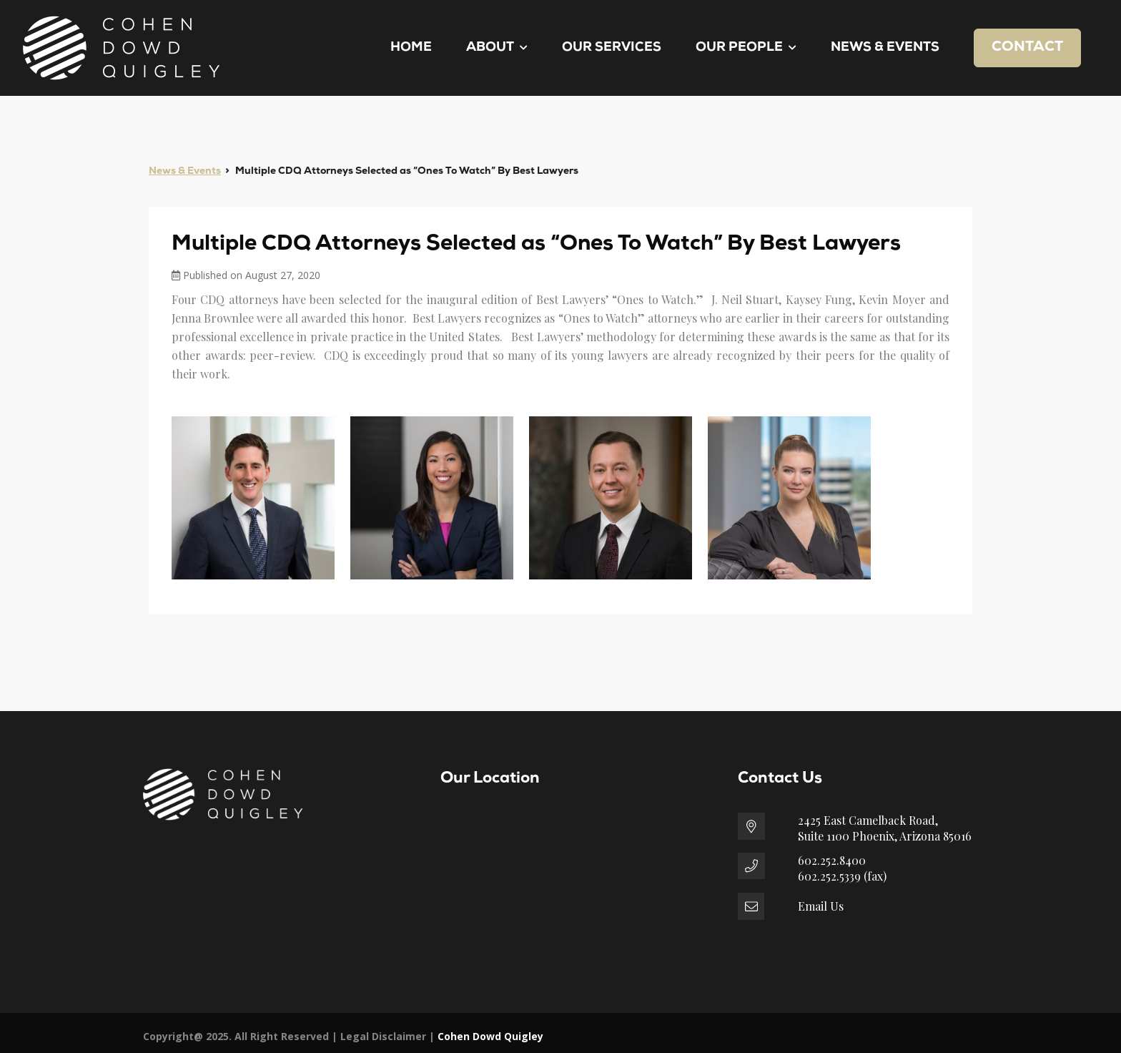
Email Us (821, 906)
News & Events (885, 47)
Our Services (611, 47)
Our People (746, 47)
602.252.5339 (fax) (842, 875)
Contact (1027, 47)
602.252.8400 (832, 860)
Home (411, 47)
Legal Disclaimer (383, 1036)
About (497, 47)
